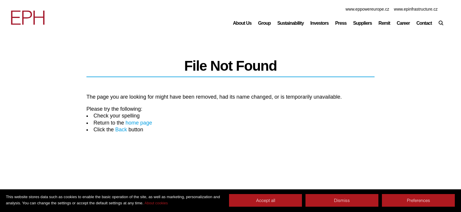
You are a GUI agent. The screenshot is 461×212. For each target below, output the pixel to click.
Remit (384, 23)
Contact (424, 23)
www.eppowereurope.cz (367, 9)
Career (403, 23)
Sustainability (290, 23)
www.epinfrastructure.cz (416, 9)
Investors (319, 23)
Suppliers (362, 23)
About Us (242, 23)
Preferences (418, 200)
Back (121, 129)
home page (139, 123)
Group (264, 23)
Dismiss (342, 200)
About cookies (156, 203)
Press (341, 23)
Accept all (265, 200)
